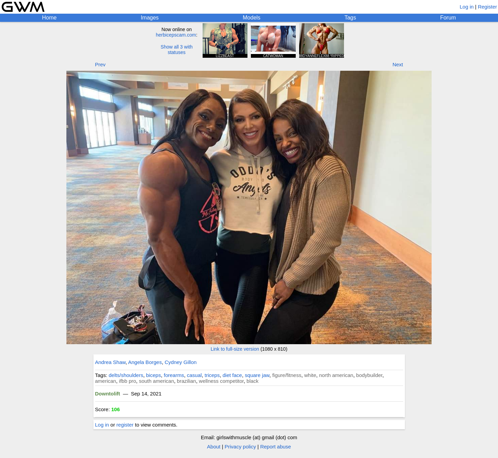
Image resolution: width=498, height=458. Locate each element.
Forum (448, 18)
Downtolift (107, 393)
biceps (153, 375)
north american (336, 375)
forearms (174, 375)
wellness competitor (221, 381)
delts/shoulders (126, 375)
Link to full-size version (234, 349)
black (252, 381)
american (105, 381)
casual (194, 375)
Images (149, 18)
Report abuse (275, 446)
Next (398, 64)
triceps (212, 375)
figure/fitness (286, 375)
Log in (467, 7)
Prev (100, 64)
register (124, 425)
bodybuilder (369, 375)
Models (251, 18)
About (213, 446)
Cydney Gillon (180, 362)
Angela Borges (145, 362)
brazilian (186, 381)
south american (156, 381)
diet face (232, 375)
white (310, 375)
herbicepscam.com (176, 35)
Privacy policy (240, 446)
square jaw (257, 375)
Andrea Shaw (110, 362)
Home (49, 18)
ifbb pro (127, 381)
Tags (350, 18)
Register (487, 7)
